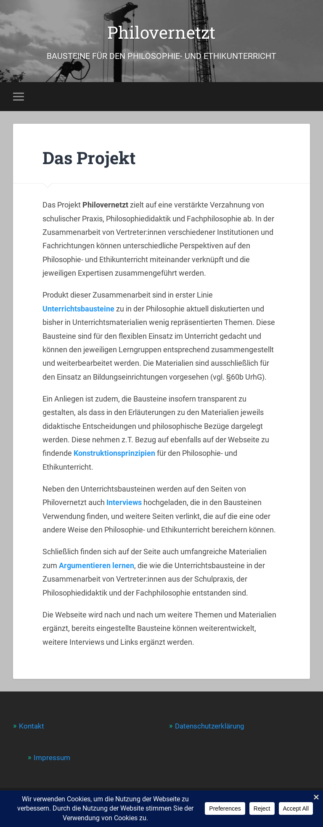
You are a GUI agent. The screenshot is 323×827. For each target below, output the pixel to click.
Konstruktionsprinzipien (114, 453)
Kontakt (31, 726)
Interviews (124, 502)
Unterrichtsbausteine (78, 308)
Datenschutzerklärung (209, 726)
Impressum (52, 757)
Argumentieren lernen (96, 565)
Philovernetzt (161, 32)
